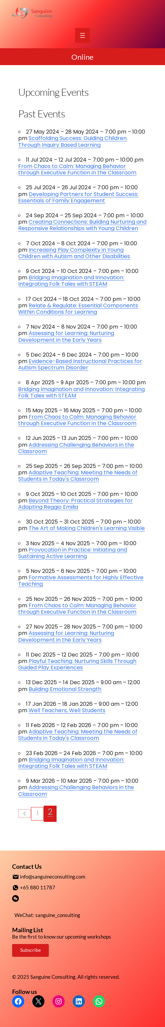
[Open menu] (82, 35)
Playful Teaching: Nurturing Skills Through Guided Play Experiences (77, 664)
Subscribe (30, 949)
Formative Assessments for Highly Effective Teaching (80, 581)
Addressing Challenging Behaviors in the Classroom (76, 448)
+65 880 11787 (37, 887)
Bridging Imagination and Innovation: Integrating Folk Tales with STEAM (71, 281)
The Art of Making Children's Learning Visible (87, 528)
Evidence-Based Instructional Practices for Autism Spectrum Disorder (80, 364)
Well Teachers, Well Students (67, 710)
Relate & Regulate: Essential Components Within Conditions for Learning (78, 309)
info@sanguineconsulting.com (52, 876)
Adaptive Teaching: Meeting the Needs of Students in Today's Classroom (77, 476)
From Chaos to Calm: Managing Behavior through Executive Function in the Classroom (77, 169)
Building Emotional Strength (65, 689)
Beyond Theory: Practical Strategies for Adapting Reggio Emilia (75, 504)
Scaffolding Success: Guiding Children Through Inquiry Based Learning (72, 141)
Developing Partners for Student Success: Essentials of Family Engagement (78, 197)
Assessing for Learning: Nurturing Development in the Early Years (66, 336)
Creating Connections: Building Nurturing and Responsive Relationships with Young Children (82, 225)
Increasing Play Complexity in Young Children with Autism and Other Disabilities (74, 253)
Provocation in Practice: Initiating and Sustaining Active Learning (72, 553)
